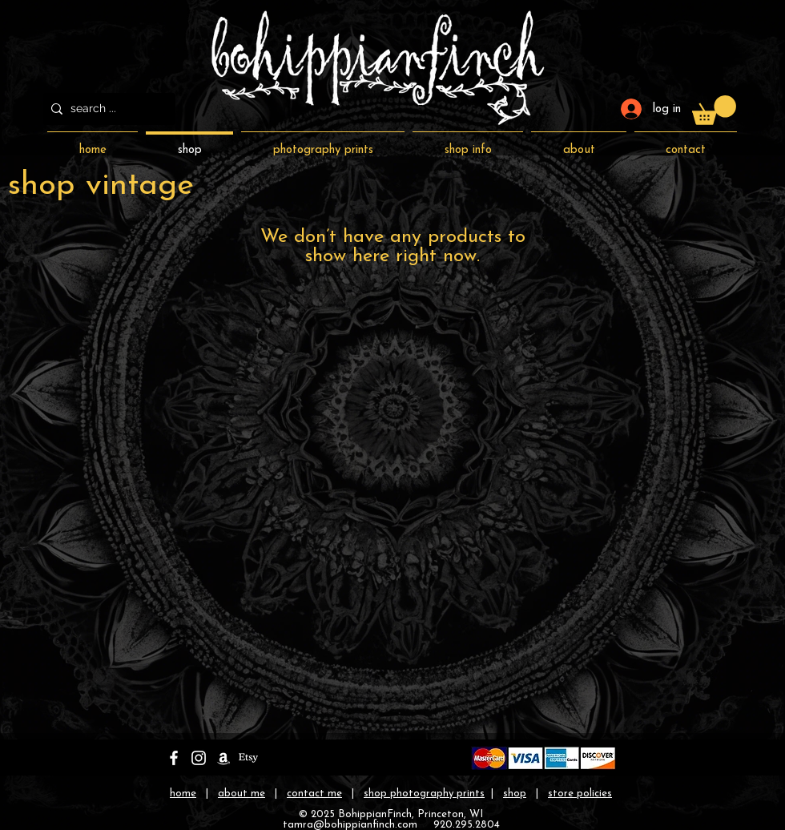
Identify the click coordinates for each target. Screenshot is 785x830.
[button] (714, 110)
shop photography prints (424, 793)
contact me (314, 793)
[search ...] (106, 109)
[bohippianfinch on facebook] (173, 758)
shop (514, 793)
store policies (580, 793)
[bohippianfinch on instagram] (198, 758)
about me (241, 793)
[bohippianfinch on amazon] (223, 758)
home (183, 793)
